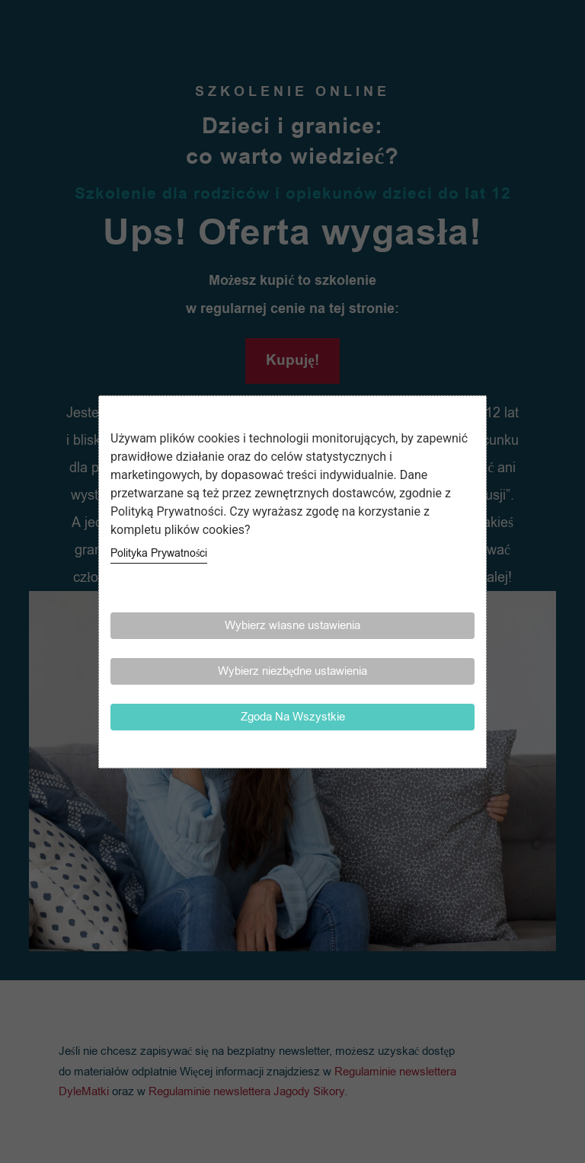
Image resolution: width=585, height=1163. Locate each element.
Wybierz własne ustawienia (292, 625)
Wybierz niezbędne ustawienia (293, 671)
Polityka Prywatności (158, 553)
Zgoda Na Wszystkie (293, 716)
